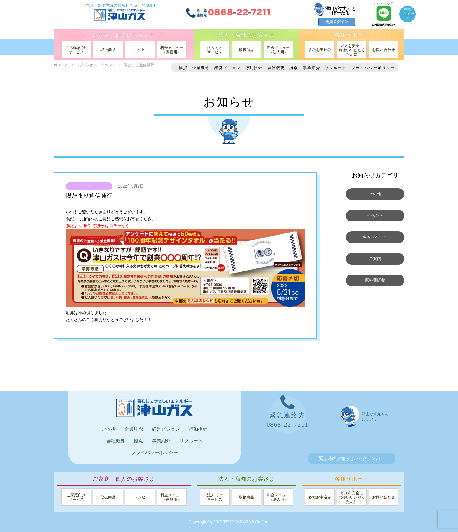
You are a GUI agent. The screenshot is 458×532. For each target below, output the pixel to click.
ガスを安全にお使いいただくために (352, 50)
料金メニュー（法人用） (278, 50)
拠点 (293, 68)
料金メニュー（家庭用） (171, 50)
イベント (89, 186)
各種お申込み (319, 50)
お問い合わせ (383, 50)
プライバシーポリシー (373, 68)
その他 (375, 194)
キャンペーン (375, 237)
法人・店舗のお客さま (246, 35)
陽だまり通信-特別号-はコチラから (98, 226)
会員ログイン (336, 22)
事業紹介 (311, 68)
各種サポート (352, 35)
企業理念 (201, 68)
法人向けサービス (214, 50)
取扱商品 (108, 50)
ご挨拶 (181, 68)
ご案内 (375, 259)
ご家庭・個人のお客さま (124, 35)
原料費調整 (375, 280)
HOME (62, 65)
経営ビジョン (227, 68)
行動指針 (254, 68)
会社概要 (276, 68)
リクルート (336, 68)
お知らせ (85, 65)
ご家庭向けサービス (76, 50)
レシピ (139, 50)
